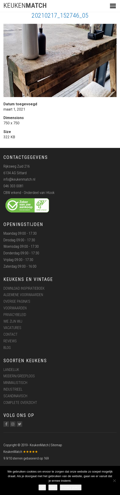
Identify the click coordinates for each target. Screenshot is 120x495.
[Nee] (114, 480)
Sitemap (56, 445)
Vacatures (12, 328)
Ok (42, 487)
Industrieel (12, 389)
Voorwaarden (15, 308)
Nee (53, 487)
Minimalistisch (15, 383)
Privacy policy (71, 487)
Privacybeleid (14, 315)
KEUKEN (25, 5)
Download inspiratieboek (23, 288)
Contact (10, 334)
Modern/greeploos (19, 376)
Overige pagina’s (16, 301)
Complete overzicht (20, 402)
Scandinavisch (15, 396)
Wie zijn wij (12, 321)
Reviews (10, 341)
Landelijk (11, 369)
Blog (7, 347)
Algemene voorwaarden (23, 295)
